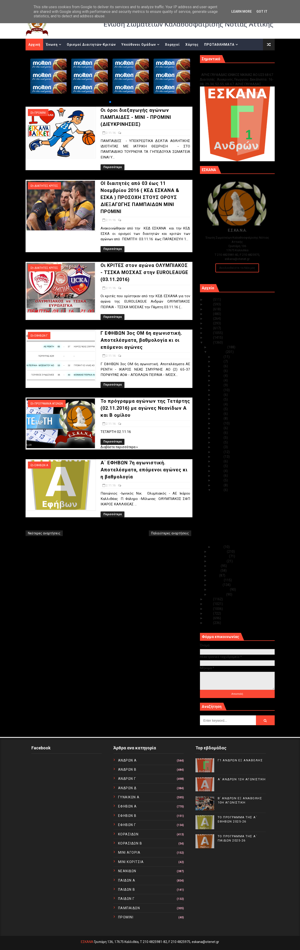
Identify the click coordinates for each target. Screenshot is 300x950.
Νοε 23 (218, 390)
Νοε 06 (218, 471)
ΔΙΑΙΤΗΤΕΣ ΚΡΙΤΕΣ (46, 186)
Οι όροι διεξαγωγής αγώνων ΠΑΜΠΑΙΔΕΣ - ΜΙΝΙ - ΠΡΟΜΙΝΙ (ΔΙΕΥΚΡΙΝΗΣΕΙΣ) (136, 117)
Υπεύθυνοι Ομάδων (138, 44)
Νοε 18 (218, 414)
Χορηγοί (172, 44)
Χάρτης (192, 44)
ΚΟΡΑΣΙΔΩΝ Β (130, 843)
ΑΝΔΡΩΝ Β (127, 769)
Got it (261, 11)
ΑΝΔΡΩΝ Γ (127, 779)
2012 (209, 613)
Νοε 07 (218, 466)
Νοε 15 (218, 428)
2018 (209, 333)
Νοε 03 (218, 485)
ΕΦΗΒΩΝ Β (127, 816)
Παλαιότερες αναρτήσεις (170, 533)
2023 (209, 309)
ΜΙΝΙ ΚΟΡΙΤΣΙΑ (131, 862)
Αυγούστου (218, 561)
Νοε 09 (218, 456)
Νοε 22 (218, 395)
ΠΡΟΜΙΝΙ (40, 112)
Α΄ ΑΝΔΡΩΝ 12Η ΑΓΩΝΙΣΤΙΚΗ (242, 779)
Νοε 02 (218, 490)
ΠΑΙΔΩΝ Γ (126, 899)
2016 (209, 342)
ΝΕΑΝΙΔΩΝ (127, 871)
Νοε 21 (218, 399)
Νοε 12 (218, 442)
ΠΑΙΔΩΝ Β (126, 889)
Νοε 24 (218, 385)
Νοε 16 (218, 423)
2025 (209, 299)
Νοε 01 (218, 547)
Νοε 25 (218, 380)
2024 (209, 304)
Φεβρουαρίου (219, 589)
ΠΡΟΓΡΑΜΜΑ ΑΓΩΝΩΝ (48, 403)
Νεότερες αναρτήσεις (44, 533)
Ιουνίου (215, 570)
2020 (209, 323)
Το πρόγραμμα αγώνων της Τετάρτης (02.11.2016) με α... (239, 531)
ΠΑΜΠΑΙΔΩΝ (129, 908)
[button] (110, 102)
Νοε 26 (218, 376)
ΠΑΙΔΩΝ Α (126, 880)
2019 (209, 328)
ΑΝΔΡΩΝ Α (127, 760)
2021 (209, 318)
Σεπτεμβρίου (219, 556)
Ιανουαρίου (217, 594)
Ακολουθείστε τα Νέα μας (237, 268)
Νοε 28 (218, 366)
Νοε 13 (218, 437)
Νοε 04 (218, 480)
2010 (209, 623)
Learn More (241, 11)
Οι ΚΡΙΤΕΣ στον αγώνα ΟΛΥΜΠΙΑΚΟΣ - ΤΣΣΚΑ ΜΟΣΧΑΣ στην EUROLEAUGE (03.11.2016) (144, 272)
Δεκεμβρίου (218, 347)
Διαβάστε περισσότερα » (119, 447)
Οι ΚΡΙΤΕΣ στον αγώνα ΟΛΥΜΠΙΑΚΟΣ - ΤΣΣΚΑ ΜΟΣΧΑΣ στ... (240, 514)
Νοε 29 (218, 361)
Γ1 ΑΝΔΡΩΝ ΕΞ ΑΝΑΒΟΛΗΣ (224, 70)
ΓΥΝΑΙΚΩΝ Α (129, 797)
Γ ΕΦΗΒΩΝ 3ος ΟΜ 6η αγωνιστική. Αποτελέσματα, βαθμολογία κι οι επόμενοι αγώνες (141, 340)
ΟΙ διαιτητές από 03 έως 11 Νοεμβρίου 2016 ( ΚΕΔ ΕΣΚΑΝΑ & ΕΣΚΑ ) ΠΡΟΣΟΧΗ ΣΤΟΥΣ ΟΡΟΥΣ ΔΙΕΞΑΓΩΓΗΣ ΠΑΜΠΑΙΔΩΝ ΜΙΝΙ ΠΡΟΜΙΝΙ (140, 197)
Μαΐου (214, 575)
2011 (209, 618)
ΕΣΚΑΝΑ (87, 942)
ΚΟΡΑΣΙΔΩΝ (128, 834)
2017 (209, 337)
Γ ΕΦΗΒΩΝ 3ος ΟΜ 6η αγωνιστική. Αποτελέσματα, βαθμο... (237, 522)
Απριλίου (216, 580)
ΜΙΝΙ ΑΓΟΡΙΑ (129, 852)
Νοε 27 (218, 371)
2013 (209, 609)
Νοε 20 (218, 404)
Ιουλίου (215, 566)
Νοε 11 (218, 447)
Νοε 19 (218, 409)
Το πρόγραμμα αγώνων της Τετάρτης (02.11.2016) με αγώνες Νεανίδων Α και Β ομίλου (145, 408)
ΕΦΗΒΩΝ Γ (41, 335)
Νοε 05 (218, 475)
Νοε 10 (218, 452)
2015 (209, 599)
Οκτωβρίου (218, 551)
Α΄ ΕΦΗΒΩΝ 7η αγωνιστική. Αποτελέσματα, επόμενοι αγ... (235, 540)
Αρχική (34, 44)
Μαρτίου (216, 585)
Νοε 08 (218, 461)
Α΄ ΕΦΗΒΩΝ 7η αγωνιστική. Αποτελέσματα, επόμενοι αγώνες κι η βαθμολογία (144, 470)
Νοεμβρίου (217, 352)
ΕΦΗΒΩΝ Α (41, 465)
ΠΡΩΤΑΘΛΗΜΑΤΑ (219, 44)
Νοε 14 (218, 433)
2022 (209, 314)
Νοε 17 (218, 418)
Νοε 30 (218, 357)
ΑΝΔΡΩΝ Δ (127, 788)
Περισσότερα (112, 167)
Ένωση (52, 44)
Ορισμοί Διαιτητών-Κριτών (91, 44)
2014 (209, 604)
